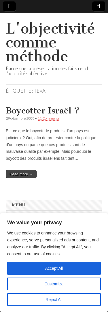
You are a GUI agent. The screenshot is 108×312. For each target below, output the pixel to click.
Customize (53, 284)
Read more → (21, 174)
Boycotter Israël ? (42, 110)
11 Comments (48, 118)
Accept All (54, 268)
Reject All (54, 299)
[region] (54, 262)
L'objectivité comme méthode (50, 42)
